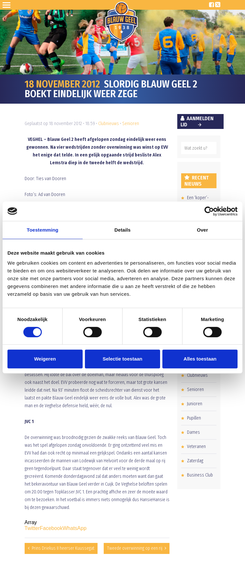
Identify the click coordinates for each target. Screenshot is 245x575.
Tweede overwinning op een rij (134, 548)
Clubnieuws (108, 123)
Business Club (200, 475)
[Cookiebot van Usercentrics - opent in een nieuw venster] (209, 211)
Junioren (194, 404)
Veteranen (196, 446)
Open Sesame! (8, 5)
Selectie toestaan (123, 359)
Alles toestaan (199, 359)
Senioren (130, 123)
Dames (193, 432)
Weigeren (45, 359)
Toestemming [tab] (43, 230)
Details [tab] (122, 230)
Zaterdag (195, 461)
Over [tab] (202, 230)
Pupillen (194, 418)
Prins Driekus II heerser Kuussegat (63, 548)
